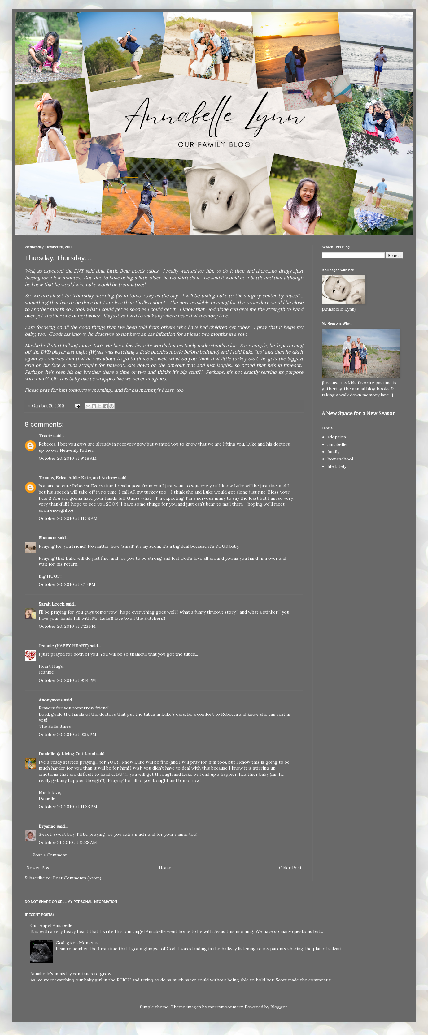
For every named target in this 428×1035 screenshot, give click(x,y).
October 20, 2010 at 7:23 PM (67, 626)
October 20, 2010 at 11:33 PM (68, 806)
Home (165, 867)
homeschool (340, 459)
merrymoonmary (225, 1007)
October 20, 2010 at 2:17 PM (67, 584)
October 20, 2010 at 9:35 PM (67, 734)
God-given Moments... (78, 943)
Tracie (45, 435)
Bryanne (47, 826)
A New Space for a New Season (358, 413)
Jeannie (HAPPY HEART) (64, 646)
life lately (336, 466)
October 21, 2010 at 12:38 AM (68, 842)
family (333, 452)
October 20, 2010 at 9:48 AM (68, 458)
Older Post (290, 867)
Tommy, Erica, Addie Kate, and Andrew (78, 478)
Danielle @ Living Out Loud (67, 754)
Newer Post (38, 867)
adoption (336, 437)
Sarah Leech (51, 604)
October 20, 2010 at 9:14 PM (67, 680)
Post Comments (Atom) (77, 878)
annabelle (337, 444)
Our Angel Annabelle (51, 925)
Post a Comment (50, 855)
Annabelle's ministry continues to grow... (72, 974)
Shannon (47, 538)
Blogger (278, 1007)
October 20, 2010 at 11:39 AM (68, 518)
